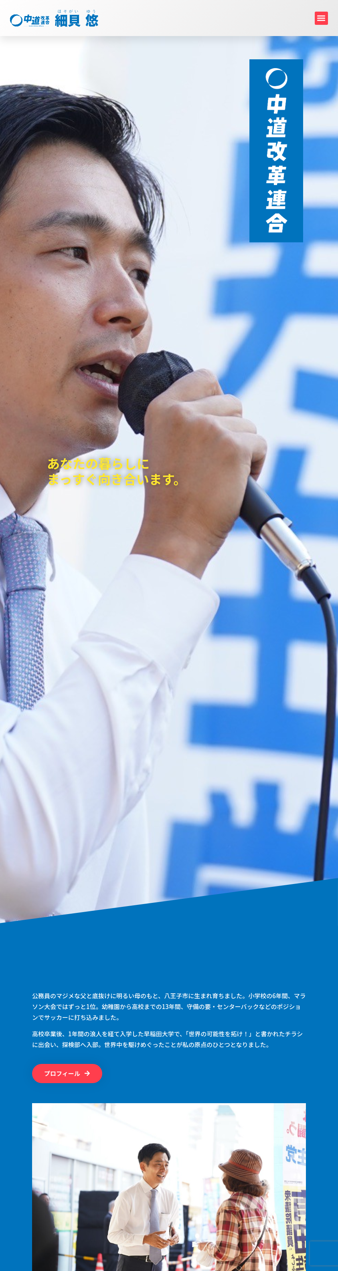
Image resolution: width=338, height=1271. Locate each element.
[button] (321, 18)
